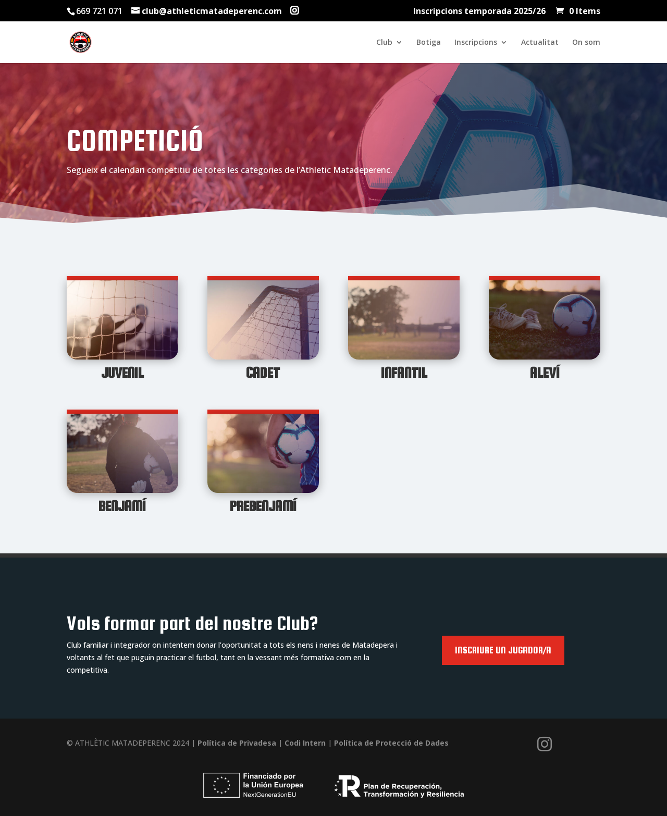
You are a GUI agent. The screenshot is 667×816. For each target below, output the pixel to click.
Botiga (428, 43)
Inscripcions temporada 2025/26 (479, 12)
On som (586, 43)
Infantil (404, 372)
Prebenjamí (263, 506)
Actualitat (540, 43)
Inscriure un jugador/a (503, 650)
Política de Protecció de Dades (390, 743)
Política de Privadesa (237, 743)
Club (384, 43)
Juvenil (122, 372)
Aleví (545, 372)
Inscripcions (475, 43)
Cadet (263, 372)
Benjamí (122, 506)
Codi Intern (305, 743)
